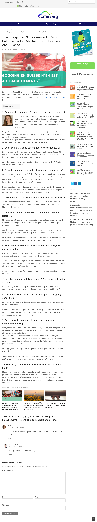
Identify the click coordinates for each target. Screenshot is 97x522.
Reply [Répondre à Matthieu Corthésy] (11, 455)
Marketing (21, 24)
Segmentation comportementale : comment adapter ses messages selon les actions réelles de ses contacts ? (81, 210)
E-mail (38, 497)
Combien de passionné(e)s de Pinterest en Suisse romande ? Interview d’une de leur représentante (34, 406)
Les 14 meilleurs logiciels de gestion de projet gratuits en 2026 (85, 115)
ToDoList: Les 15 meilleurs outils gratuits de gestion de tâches (86, 88)
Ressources (8, 2)
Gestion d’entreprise (69, 24)
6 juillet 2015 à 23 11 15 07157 (16, 428)
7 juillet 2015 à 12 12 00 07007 (17, 447)
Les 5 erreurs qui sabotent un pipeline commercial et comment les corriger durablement (81, 197)
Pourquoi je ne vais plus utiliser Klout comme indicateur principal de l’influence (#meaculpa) (10, 406)
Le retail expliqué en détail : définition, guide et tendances (85, 155)
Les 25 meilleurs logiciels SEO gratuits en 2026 (85, 163)
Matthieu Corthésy (20, 49)
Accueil (13, 24)
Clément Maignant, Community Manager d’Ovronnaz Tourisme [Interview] (55, 405)
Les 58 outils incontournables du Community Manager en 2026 (85, 106)
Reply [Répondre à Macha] (9, 438)
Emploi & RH (56, 24)
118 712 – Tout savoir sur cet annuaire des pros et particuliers (85, 96)
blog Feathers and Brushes (55, 97)
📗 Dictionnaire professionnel (28, 6)
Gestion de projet (33, 24)
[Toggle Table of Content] (16, 106)
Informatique (45, 24)
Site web (5, 505)
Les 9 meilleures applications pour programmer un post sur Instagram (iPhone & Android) (85, 136)
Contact (20, 2)
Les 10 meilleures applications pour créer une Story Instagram (85, 172)
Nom (4, 497)
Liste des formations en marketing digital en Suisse (85, 146)
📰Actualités (82, 24)
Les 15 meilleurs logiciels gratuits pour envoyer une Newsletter (85, 125)
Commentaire (8, 470)
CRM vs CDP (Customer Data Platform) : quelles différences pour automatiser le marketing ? (82, 222)
